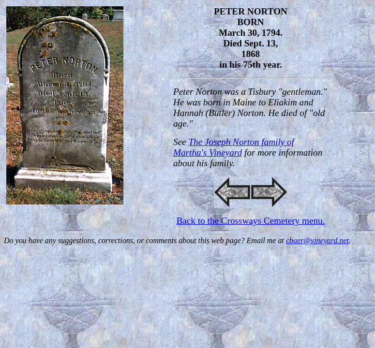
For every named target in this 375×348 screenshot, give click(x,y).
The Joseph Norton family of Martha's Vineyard (233, 147)
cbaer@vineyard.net (317, 240)
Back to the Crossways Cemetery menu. (251, 221)
